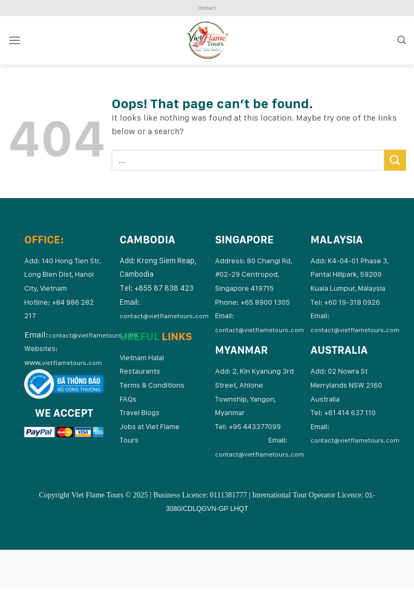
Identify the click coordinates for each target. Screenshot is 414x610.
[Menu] (14, 40)
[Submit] (395, 160)
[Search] (401, 40)
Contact (207, 8)
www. (63, 362)
